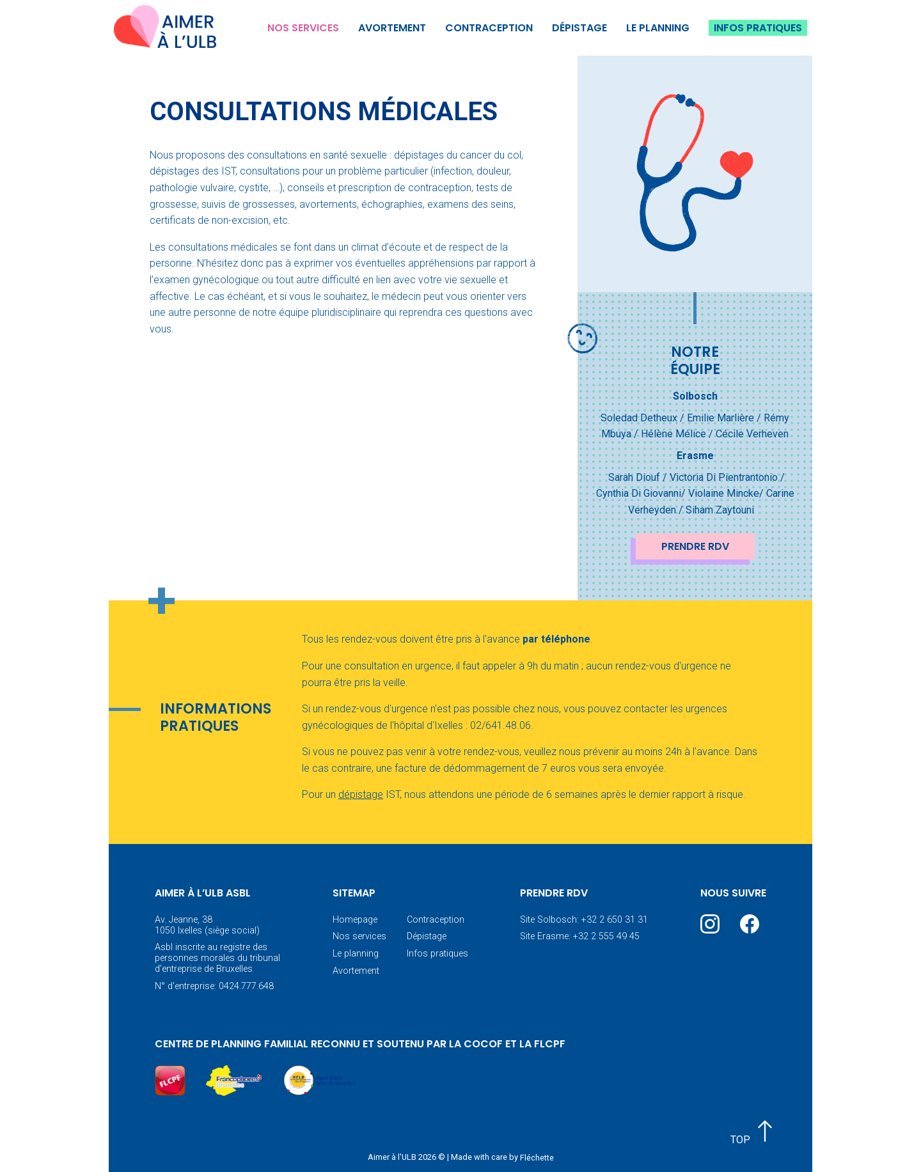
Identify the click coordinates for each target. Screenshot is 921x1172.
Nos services (303, 27)
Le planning (657, 27)
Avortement (392, 27)
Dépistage (579, 27)
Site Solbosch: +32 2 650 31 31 (584, 919)
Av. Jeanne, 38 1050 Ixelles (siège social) (207, 925)
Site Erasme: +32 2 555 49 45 (580, 936)
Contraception (489, 27)
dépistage (360, 794)
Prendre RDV (695, 546)
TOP (753, 1132)
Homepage (355, 919)
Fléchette (537, 1157)
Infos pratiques (758, 27)
